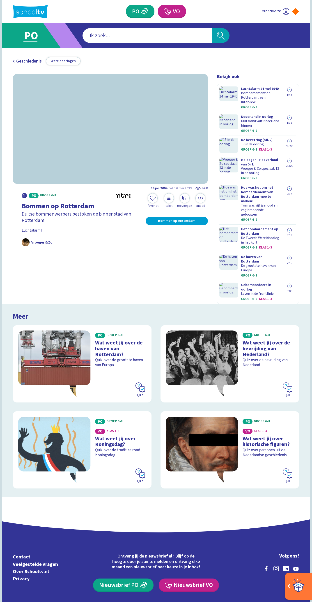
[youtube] (296, 516)
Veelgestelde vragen (35, 511)
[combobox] (147, 35)
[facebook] (266, 516)
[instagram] (276, 516)
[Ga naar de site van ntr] (291, 558)
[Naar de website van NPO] (295, 11)
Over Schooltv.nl (31, 518)
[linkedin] (286, 516)
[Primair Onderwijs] (144, 11)
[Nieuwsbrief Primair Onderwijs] (123, 532)
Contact (21, 503)
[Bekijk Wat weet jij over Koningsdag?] (82, 396)
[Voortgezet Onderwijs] (167, 11)
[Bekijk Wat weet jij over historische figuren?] (230, 396)
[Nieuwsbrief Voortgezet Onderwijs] (189, 532)
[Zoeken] (220, 35)
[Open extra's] (298, 586)
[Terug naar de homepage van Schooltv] (30, 11)
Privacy (21, 525)
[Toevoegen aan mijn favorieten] (153, 200)
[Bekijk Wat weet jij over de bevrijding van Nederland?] (230, 310)
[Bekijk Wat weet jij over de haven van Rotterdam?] (82, 310)
